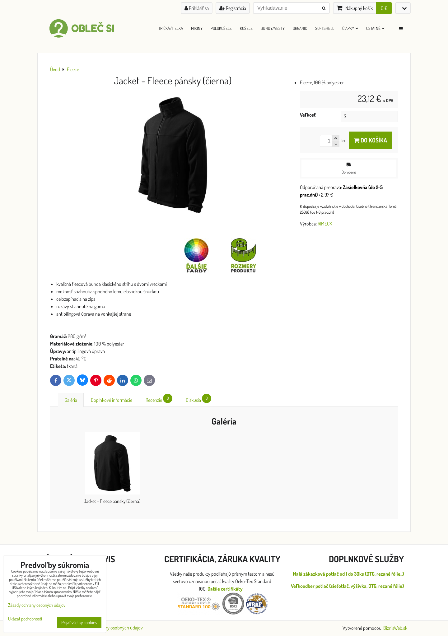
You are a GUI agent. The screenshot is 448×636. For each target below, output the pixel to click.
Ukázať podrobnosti (25, 619)
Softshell (324, 28)
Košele (246, 28)
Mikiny (197, 28)
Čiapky (350, 28)
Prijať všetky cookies (79, 622)
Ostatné (375, 28)
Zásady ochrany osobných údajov (111, 627)
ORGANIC (300, 28)
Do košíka (370, 140)
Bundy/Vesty (273, 28)
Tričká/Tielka (170, 28)
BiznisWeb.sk (395, 628)
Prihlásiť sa (196, 8)
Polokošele (221, 28)
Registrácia (232, 8)
